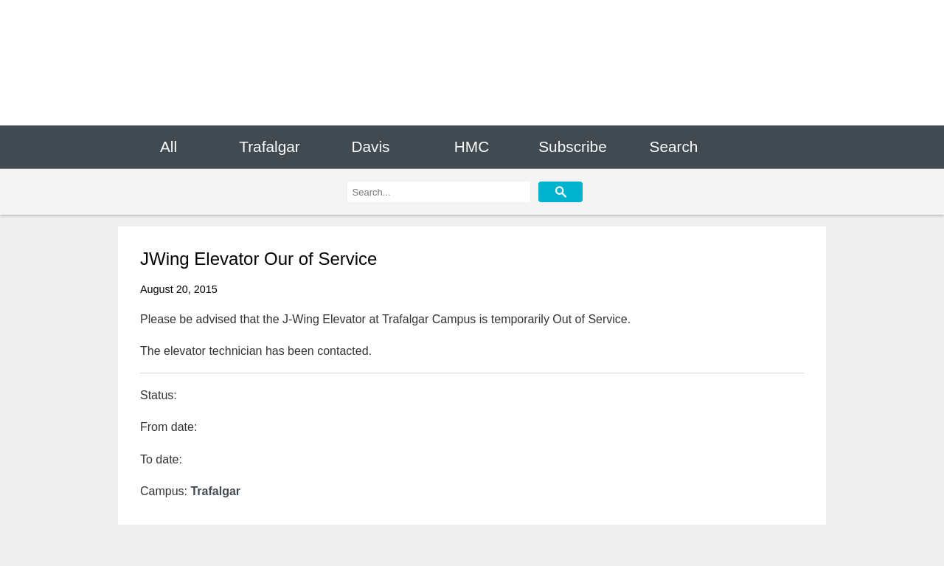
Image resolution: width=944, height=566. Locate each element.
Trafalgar (269, 146)
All (168, 146)
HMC (471, 146)
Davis (370, 146)
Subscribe (572, 146)
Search (674, 146)
